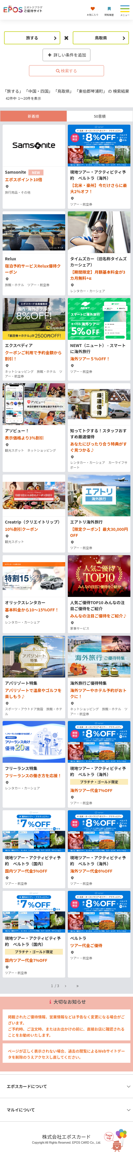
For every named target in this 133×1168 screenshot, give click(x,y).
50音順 (99, 116)
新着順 (33, 116)
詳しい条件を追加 (66, 55)
